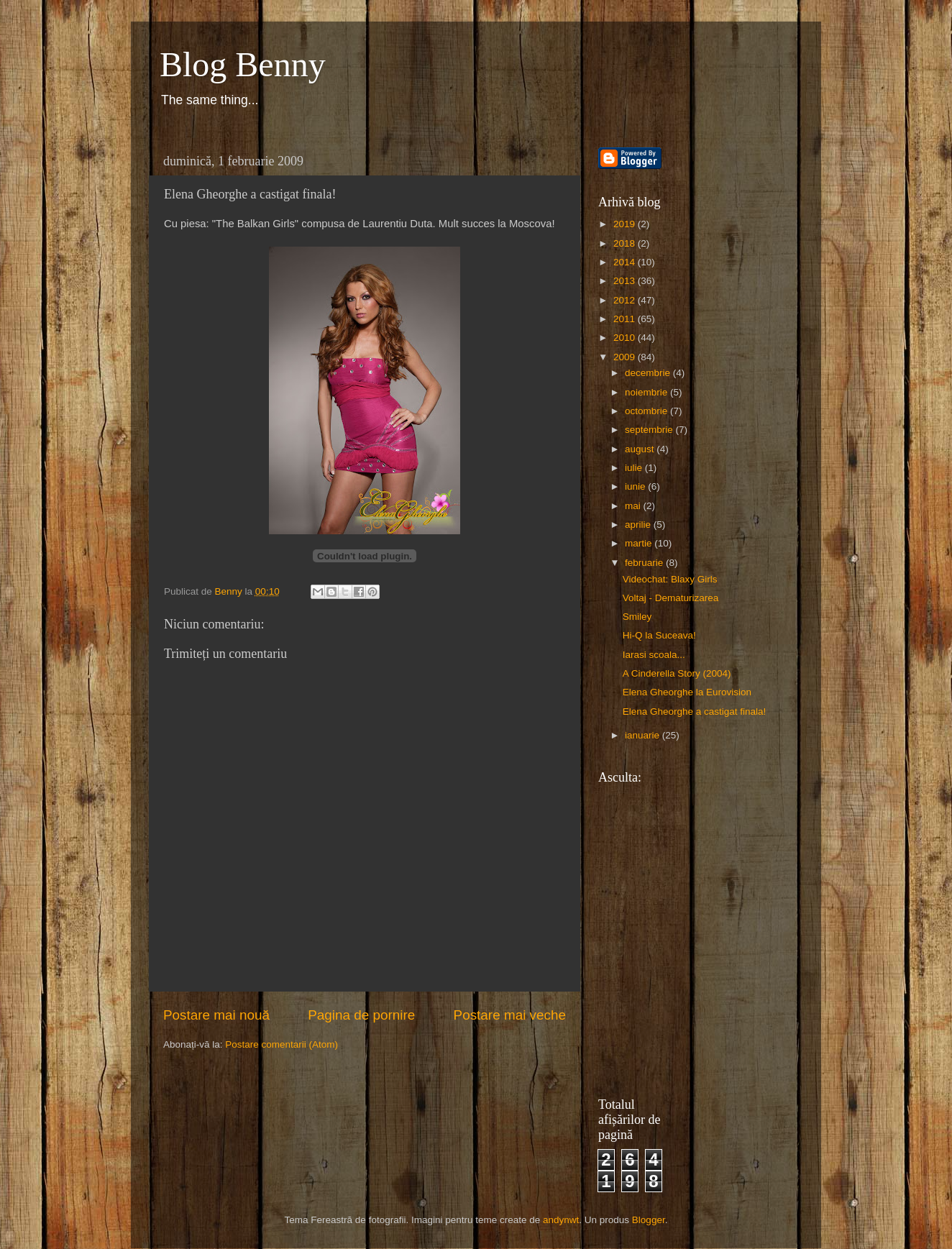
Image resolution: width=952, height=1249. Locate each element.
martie (639, 543)
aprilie (639, 524)
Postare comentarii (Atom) (281, 1044)
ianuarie (643, 735)
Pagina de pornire (361, 1014)
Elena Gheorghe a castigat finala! (694, 711)
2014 (625, 262)
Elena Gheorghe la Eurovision (687, 692)
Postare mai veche (510, 1014)
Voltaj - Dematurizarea (671, 598)
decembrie (649, 372)
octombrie (647, 411)
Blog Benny (243, 64)
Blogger (648, 1219)
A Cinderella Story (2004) (677, 673)
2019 (625, 224)
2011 (625, 319)
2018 (625, 243)
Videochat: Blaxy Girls (670, 579)
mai (634, 505)
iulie (635, 467)
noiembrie (647, 392)
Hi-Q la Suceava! (659, 635)
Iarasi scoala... (654, 654)
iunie (636, 486)
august (640, 449)
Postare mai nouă (216, 1014)
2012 (625, 300)
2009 (625, 357)
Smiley (637, 616)
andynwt (561, 1219)
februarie (645, 562)
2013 (625, 280)
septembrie (650, 429)
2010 (625, 337)
